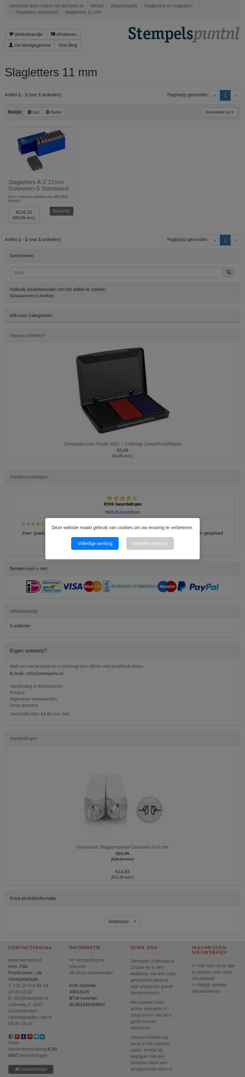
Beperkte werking (150, 543)
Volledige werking (95, 543)
